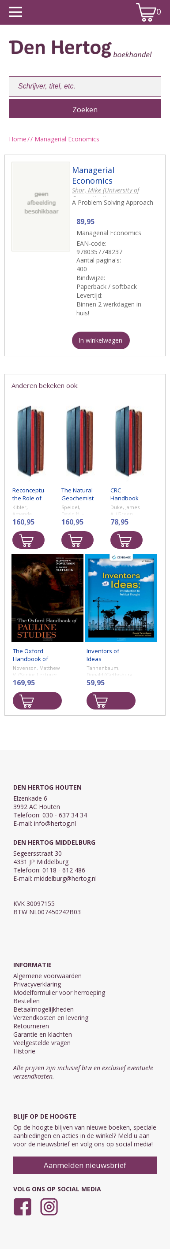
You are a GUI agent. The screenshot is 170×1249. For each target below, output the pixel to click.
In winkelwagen (100, 340)
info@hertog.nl (55, 823)
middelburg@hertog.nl (65, 878)
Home (17, 139)
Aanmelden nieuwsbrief (85, 1165)
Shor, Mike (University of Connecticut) (105, 194)
